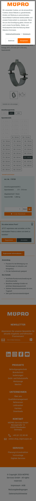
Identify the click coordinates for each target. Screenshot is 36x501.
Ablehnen (11, 41)
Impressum (26, 34)
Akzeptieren (24, 41)
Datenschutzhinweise (13, 34)
